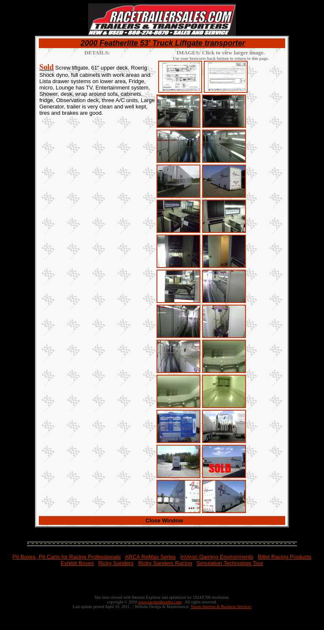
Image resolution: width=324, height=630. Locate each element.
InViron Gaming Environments (216, 557)
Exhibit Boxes (77, 563)
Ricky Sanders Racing (165, 563)
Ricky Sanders (116, 563)
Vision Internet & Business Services (220, 606)
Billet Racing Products (284, 557)
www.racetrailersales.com (159, 602)
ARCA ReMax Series (150, 557)
